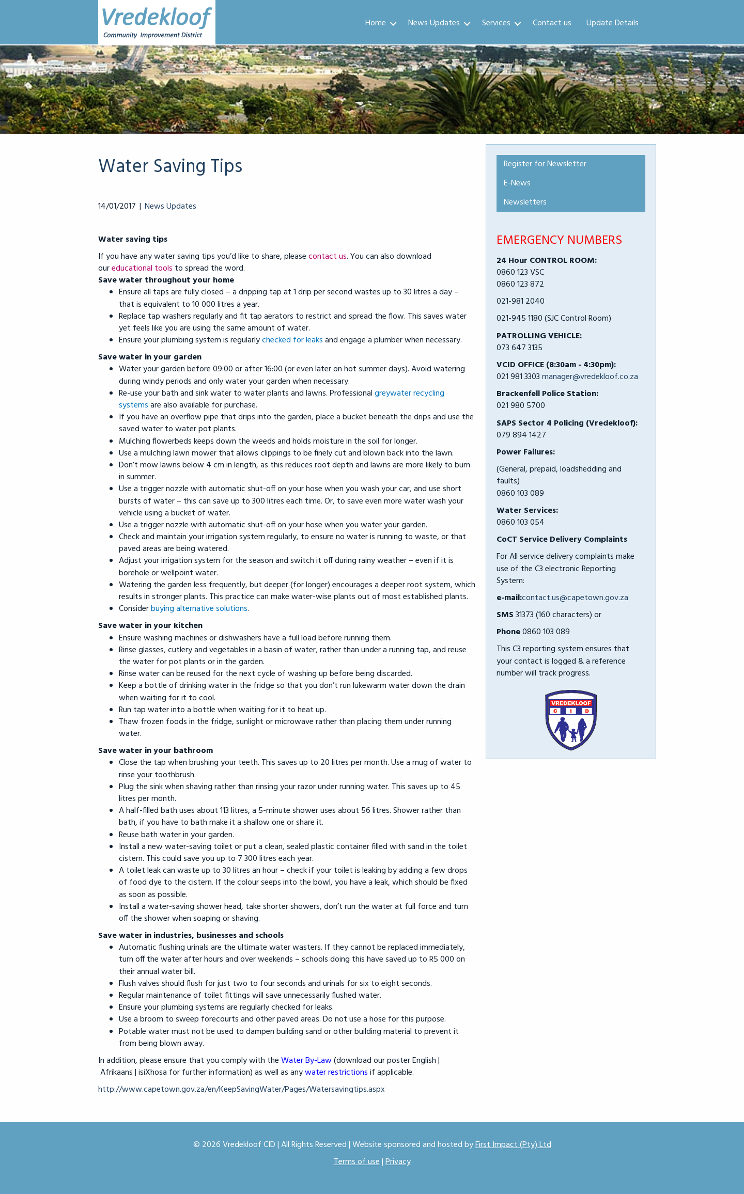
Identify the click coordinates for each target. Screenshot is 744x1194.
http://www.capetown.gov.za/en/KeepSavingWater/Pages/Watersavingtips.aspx (241, 1089)
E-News (517, 183)
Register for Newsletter (545, 164)
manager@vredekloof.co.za (590, 377)
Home (375, 23)
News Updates (434, 23)
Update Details (612, 23)
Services (496, 23)
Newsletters (525, 202)
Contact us (552, 23)
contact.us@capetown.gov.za (575, 598)
